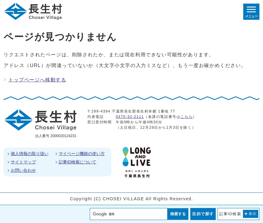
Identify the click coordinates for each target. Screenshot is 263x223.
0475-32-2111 (130, 117)
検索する (178, 214)
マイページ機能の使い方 (82, 153)
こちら (186, 117)
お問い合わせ (23, 170)
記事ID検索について (77, 162)
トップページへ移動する (37, 79)
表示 (253, 214)
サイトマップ (23, 162)
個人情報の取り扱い (29, 153)
